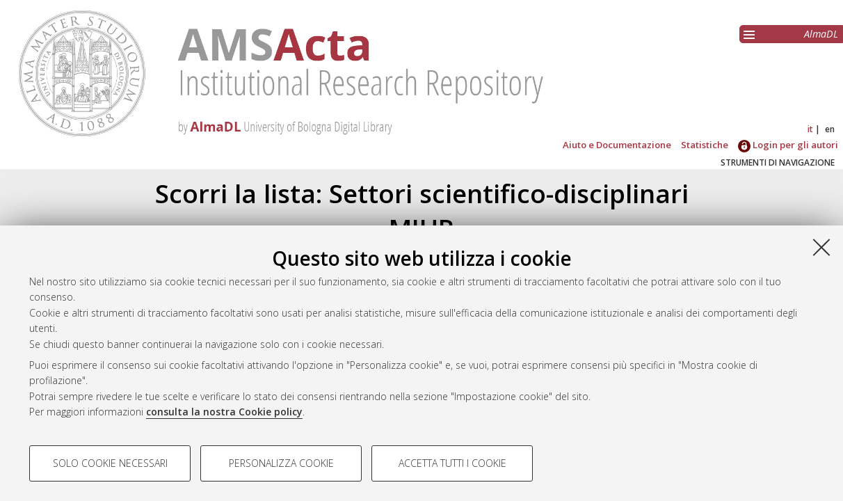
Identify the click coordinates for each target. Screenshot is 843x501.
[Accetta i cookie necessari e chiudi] (821, 247)
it (810, 129)
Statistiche (704, 144)
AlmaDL (821, 33)
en (830, 129)
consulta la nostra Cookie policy (224, 411)
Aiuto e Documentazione (617, 144)
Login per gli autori (788, 144)
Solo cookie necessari (110, 463)
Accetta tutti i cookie (452, 463)
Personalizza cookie (281, 463)
